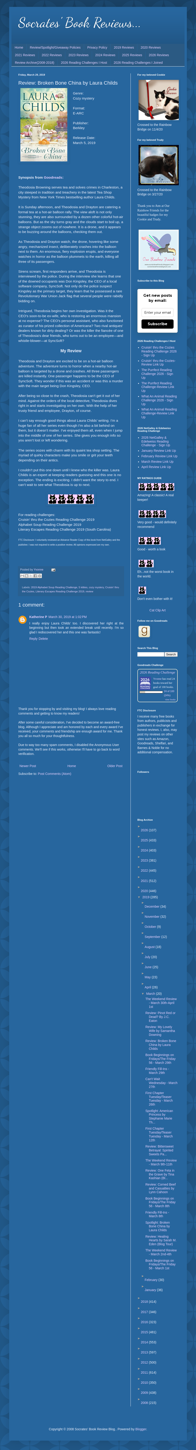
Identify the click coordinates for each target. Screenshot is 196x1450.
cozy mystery (96, 587)
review (89, 591)
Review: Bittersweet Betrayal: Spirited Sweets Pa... (159, 1150)
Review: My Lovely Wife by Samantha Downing (160, 1031)
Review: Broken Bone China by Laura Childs (160, 1045)
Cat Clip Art (158, 610)
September (153, 937)
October (151, 927)
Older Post (114, 766)
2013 (145, 1352)
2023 (145, 860)
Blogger (140, 1429)
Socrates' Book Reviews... (79, 22)
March (151, 993)
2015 (145, 1332)
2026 (145, 830)
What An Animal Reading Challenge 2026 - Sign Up (159, 400)
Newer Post (27, 766)
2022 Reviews (52, 55)
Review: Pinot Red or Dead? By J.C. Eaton (160, 1017)
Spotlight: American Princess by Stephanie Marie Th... (159, 1116)
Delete (43, 638)
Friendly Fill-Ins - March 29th (157, 1071)
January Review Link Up (159, 450)
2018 (145, 1301)
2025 (145, 840)
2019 (146, 897)
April (148, 987)
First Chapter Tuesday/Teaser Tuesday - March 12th (159, 1134)
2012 (145, 1362)
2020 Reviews (151, 47)
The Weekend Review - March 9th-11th (161, 1162)
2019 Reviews (124, 47)
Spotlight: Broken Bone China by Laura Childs (157, 1226)
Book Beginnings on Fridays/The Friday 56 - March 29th (160, 1059)
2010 (145, 1382)
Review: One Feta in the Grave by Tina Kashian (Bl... (159, 1174)
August (150, 947)
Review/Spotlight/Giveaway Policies (55, 47)
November (152, 916)
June (148, 967)
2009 (145, 1393)
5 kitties (83, 587)
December (152, 906)
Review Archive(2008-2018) (34, 62)
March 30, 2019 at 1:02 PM (68, 617)
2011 (145, 1372)
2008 (145, 1403)
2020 (145, 891)
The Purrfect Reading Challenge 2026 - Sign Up (157, 374)
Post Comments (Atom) (54, 774)
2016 (145, 1322)
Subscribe (157, 324)
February (151, 1280)
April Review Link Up (156, 467)
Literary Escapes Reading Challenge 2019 (60, 591)
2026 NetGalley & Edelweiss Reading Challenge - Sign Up (156, 441)
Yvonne (157, 678)
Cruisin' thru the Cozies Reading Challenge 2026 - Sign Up (159, 351)
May (148, 977)
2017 (145, 1312)
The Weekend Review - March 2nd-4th (161, 1252)
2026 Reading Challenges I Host (84, 62)
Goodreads (53, 177)
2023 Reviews (78, 55)
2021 (145, 881)
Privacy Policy (97, 47)
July (148, 957)
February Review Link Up (159, 456)
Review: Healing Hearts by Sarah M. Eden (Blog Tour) (161, 1240)
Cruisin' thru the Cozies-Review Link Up (159, 362)
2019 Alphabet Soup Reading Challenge (54, 587)
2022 (145, 870)
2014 (145, 1342)
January (151, 1290)
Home (19, 47)
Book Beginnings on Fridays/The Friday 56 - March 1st (160, 1264)
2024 (145, 850)
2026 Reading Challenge (157, 672)
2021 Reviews (25, 55)
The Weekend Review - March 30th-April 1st (161, 1003)
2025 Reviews (132, 55)
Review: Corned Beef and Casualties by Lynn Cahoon (160, 1188)
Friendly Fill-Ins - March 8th (157, 1214)
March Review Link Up (158, 461)
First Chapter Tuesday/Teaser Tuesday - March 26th (159, 1098)
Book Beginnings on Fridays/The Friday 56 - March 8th (160, 1202)
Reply (33, 638)
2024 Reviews (105, 55)
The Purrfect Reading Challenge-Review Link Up (158, 387)
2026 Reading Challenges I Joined (138, 62)
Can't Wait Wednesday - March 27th (161, 1083)
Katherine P (38, 617)
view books (170, 699)
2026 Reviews (159, 55)
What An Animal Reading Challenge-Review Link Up (159, 413)
